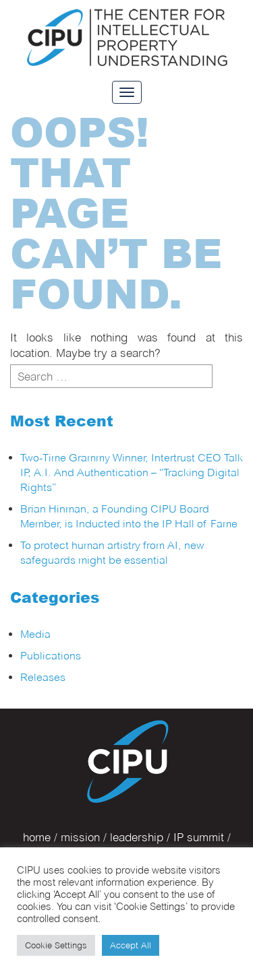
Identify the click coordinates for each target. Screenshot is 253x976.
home (37, 837)
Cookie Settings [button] (56, 945)
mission (80, 837)
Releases (42, 677)
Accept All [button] (130, 945)
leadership (136, 837)
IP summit (198, 837)
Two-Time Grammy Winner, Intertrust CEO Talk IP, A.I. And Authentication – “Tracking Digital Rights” (131, 472)
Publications (50, 655)
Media (35, 634)
